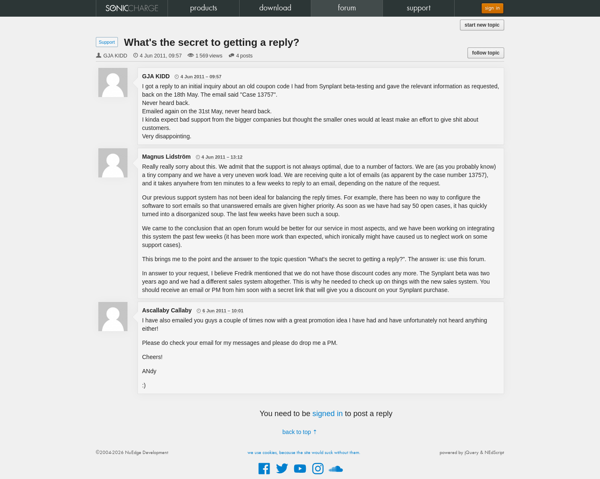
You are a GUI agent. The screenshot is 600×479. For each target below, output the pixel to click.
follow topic (486, 53)
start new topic (482, 25)
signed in (327, 413)
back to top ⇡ (300, 432)
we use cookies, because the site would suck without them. (304, 452)
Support (107, 42)
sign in (492, 8)
